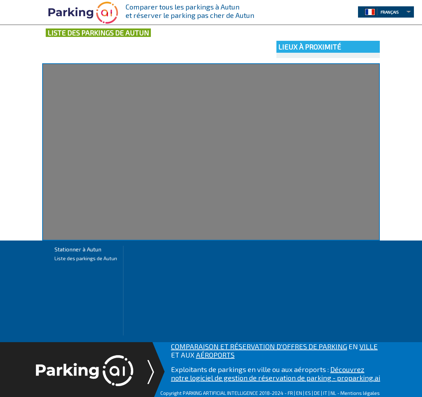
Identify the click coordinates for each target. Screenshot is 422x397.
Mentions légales (360, 393)
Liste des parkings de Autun (86, 258)
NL (333, 393)
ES (308, 393)
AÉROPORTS (215, 355)
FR (290, 393)
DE (317, 393)
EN (299, 393)
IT (325, 393)
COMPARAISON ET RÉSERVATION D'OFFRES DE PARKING (259, 346)
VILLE (368, 346)
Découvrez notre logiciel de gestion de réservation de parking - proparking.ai (275, 373)
